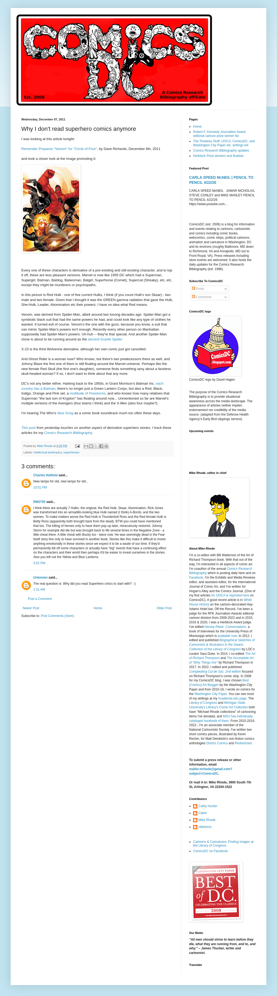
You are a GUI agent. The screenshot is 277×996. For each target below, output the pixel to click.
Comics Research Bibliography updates (221, 150)
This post (28, 428)
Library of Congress (203, 703)
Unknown (40, 577)
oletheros (204, 827)
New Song (65, 413)
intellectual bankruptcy (48, 452)
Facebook (196, 577)
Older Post (164, 608)
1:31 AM (39, 589)
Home (98, 608)
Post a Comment (40, 599)
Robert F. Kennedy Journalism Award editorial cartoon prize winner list (219, 133)
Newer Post (31, 608)
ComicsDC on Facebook (210, 851)
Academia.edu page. (232, 698)
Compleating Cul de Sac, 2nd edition (215, 671)
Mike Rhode (206, 820)
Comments (201, 297)
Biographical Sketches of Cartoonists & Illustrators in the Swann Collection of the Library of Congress (222, 644)
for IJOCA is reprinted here (230, 595)
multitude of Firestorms (87, 393)
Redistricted (243, 743)
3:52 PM (39, 563)
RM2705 (39, 502)
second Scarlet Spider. (105, 339)
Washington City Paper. (211, 694)
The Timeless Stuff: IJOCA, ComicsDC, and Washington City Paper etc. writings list (224, 143)
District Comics (217, 743)
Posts (198, 289)
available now (227, 636)
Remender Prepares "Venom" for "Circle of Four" (59, 149)
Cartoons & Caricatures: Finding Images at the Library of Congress (223, 843)
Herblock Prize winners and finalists (218, 156)
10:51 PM (40, 487)
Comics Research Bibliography (68, 433)
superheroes (71, 452)
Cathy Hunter (207, 806)
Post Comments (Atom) (57, 616)
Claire (202, 813)
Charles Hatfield (45, 475)
